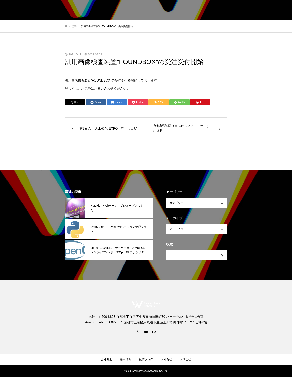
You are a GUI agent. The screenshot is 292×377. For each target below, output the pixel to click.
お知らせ (238, 10)
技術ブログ (258, 10)
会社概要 (201, 10)
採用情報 (219, 10)
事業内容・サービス (175, 10)
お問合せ (278, 10)
